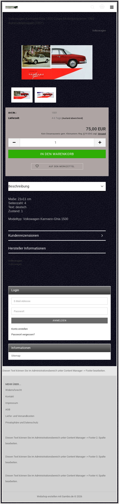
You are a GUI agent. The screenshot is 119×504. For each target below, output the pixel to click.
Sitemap (15, 355)
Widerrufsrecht (13, 390)
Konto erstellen (19, 328)
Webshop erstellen (47, 496)
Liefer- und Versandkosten (19, 416)
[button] (14, 142)
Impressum (11, 403)
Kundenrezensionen (23, 235)
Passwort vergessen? (23, 334)
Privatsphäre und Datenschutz (21, 422)
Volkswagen (99, 30)
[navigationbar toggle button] (112, 7)
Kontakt (9, 396)
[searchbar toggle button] (92, 7)
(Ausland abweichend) (72, 118)
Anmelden (60, 320)
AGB (7, 409)
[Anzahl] (57, 142)
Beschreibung (18, 186)
